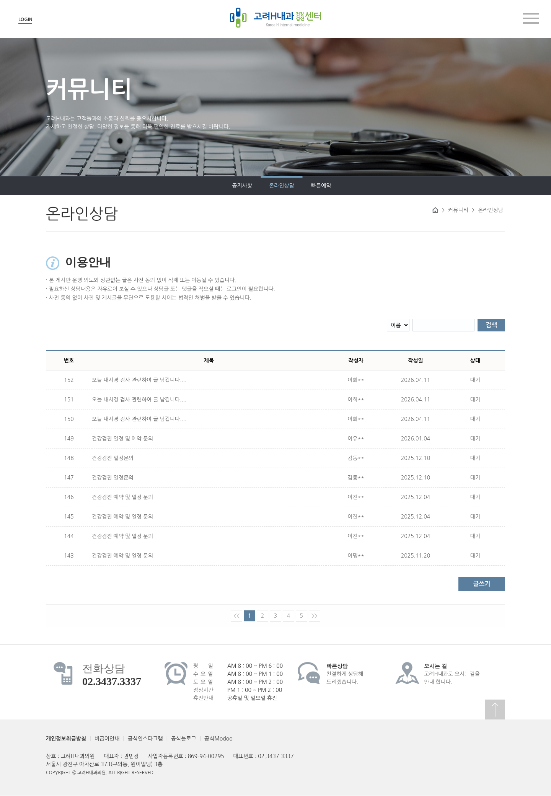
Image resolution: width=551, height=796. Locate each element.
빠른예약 (143, 185)
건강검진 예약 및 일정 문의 (122, 497)
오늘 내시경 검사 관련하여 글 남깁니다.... (139, 380)
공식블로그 (183, 738)
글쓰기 (481, 584)
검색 (491, 325)
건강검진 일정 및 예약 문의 (122, 438)
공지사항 (64, 185)
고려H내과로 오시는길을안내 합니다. (452, 674)
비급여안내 (107, 738)
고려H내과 (275, 18)
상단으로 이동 (495, 709)
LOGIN (25, 19)
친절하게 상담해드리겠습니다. (344, 674)
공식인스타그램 (145, 738)
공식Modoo (218, 738)
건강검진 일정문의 (113, 458)
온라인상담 (104, 185)
